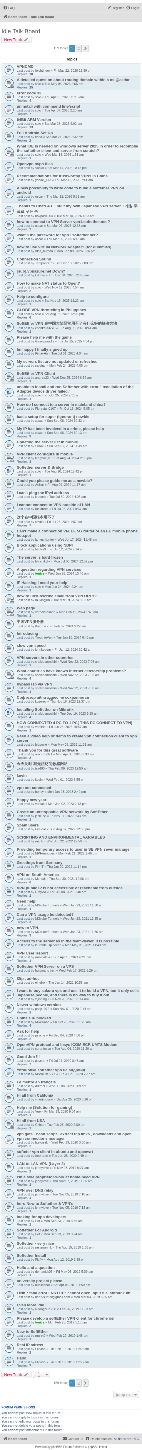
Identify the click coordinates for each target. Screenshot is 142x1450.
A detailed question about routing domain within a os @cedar (73, 80)
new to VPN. (28, 928)
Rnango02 (42, 1309)
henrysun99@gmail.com (52, 1297)
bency (39, 791)
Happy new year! (32, 800)
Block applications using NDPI (45, 545)
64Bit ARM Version (34, 119)
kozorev (40, 701)
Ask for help (28, 1031)
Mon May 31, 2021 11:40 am (85, 945)
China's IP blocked (34, 1018)
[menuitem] (9, 8)
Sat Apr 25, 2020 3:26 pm (75, 1099)
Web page (26, 608)
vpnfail (39, 804)
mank (39, 841)
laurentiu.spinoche (48, 945)
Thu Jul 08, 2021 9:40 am (68, 892)
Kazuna (40, 626)
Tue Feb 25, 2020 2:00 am (66, 1124)
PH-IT (39, 866)
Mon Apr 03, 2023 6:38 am (75, 754)
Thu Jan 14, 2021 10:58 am (68, 982)
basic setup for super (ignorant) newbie (53, 416)
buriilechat (42, 1285)
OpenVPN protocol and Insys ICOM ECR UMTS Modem (67, 1044)
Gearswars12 (44, 341)
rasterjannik (43, 1247)
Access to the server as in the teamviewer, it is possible (68, 941)
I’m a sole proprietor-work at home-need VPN (58, 1177)
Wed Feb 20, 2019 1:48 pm (68, 1335)
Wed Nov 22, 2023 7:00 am (80, 688)
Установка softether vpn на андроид (51, 1070)
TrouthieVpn (44, 637)
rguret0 (40, 1335)
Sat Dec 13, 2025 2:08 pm (74, 263)
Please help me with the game (44, 337)
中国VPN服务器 (30, 621)
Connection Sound (34, 259)
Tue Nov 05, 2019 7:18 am (71, 1194)
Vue (38, 1111)
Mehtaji (40, 878)
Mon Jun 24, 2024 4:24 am (64, 586)
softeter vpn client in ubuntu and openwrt (55, 1151)
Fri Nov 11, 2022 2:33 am (68, 816)
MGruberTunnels (47, 905)
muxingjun (42, 600)
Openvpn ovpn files (35, 164)
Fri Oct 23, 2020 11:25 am (72, 1022)
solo (38, 84)
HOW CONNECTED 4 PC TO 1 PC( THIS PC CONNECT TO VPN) (74, 723)
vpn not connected (34, 787)
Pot (37, 1221)
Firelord (40, 829)
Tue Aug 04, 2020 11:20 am (74, 1048)
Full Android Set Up (35, 133)
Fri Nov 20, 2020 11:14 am (69, 999)
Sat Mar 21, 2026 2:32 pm (64, 137)
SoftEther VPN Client (36, 373)
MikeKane (42, 1022)
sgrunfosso (43, 1048)
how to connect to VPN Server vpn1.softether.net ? (63, 221)
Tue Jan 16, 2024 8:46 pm (75, 637)
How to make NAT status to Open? (48, 283)
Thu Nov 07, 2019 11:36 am (72, 1181)
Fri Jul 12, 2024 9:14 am (66, 549)
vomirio (40, 727)
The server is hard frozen (40, 557)
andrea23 (42, 377)
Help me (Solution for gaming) (44, 1107)
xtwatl (39, 420)
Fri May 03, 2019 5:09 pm (74, 1271)
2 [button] (79, 48)
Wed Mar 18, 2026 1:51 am (64, 154)
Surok (39, 446)
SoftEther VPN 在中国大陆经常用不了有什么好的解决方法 (67, 323)
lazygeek (41, 1142)
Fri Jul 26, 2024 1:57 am (64, 522)
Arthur (39, 484)
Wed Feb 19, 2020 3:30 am (71, 1142)
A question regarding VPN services (49, 569)
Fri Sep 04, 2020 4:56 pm (67, 1035)
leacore (40, 496)
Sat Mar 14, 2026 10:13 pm (66, 168)
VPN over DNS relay (35, 1190)
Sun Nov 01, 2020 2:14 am (72, 1009)
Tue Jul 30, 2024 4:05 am (67, 496)
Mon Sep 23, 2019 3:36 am (63, 1221)
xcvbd (39, 522)
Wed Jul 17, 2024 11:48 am (77, 539)
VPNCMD (25, 66)
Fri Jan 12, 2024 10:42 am (73, 649)
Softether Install (31, 1255)
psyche (40, 1035)
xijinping (41, 999)
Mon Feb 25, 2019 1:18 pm (67, 1322)
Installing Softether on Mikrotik (45, 709)
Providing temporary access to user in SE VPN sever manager (74, 849)
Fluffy (39, 1259)
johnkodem (43, 649)
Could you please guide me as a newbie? (54, 480)
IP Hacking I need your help (42, 582)
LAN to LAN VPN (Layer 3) (41, 1164)
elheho (40, 982)
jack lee (40, 816)
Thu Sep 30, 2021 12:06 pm (69, 878)
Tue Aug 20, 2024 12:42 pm (64, 471)
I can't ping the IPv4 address (43, 493)
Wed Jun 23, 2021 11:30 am (83, 932)
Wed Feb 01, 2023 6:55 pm (65, 779)
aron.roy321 (43, 754)
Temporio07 (43, 263)
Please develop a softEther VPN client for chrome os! (66, 1318)
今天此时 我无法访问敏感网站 (42, 764)
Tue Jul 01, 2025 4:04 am (69, 353)
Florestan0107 (45, 408)
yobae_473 (43, 180)
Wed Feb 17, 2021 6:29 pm (78, 970)
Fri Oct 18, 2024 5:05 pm (77, 408)
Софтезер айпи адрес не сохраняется (53, 697)
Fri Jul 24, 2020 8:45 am (66, 1060)
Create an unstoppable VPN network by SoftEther (62, 812)
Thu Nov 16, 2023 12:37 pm (70, 701)
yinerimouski (44, 1099)
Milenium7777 (45, 1074)
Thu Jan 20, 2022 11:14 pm (67, 866)
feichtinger (42, 70)
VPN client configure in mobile (45, 454)
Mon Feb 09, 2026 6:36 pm (75, 251)
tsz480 (39, 768)
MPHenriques (45, 853)
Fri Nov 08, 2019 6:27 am (70, 1167)
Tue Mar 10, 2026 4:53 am (75, 216)
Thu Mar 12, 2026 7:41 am (74, 180)
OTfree (40, 275)
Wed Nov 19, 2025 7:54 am (64, 287)
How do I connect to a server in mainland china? (61, 404)
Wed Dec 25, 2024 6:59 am (72, 377)
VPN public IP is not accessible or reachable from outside (70, 888)
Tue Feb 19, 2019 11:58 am (69, 1362)
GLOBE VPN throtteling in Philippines (51, 310)
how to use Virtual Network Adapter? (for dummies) (64, 247)
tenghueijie (43, 458)
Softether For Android (37, 1230)
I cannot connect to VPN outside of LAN (53, 505)
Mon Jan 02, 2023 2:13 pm (67, 804)
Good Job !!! (28, 1056)
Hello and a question (36, 1267)
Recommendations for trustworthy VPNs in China (62, 176)
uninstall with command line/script (48, 106)
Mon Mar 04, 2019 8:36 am (92, 1297)
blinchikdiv (42, 561)
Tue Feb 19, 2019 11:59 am (69, 1349)
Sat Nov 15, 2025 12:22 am (64, 300)
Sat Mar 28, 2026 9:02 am (63, 123)
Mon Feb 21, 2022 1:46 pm (77, 853)
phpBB (55, 1447)
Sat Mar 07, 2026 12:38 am (66, 225)
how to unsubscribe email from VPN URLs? (57, 596)
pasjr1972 (42, 1009)
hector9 (40, 549)
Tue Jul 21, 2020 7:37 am (77, 1074)
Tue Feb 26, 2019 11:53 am (73, 1309)
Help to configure (33, 296)
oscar (39, 196)
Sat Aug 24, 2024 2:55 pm (73, 458)
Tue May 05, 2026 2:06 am (64, 84)
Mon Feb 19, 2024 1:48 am (78, 612)
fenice (39, 573)
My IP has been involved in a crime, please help (60, 429)
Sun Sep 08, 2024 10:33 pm (67, 420)
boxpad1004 (44, 216)
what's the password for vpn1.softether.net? (57, 235)
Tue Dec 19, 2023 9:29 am (79, 713)
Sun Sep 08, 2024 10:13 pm (67, 432)
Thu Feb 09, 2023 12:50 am (68, 768)
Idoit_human (44, 251)
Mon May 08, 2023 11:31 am (71, 744)
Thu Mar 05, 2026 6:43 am (66, 239)
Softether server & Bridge (40, 467)
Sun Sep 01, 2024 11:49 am (67, 446)
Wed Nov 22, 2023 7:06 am (80, 661)
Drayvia (40, 892)
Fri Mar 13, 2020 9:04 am (62, 1111)
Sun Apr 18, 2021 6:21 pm (72, 957)
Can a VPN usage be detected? (45, 914)
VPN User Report (32, 953)
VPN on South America (38, 874)
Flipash (40, 1349)
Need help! (26, 901)
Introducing (27, 633)
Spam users (28, 825)
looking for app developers (41, 1217)
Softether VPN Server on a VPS (45, 966)
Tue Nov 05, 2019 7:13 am (71, 1207)
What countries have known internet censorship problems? (71, 671)
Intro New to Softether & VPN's (45, 1203)
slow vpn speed (31, 645)
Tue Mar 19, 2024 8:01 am (72, 600)
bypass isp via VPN (34, 684)
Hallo (21, 1358)
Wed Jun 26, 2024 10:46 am (68, 573)
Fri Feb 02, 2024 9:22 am (68, 626)
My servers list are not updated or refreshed (57, 361)
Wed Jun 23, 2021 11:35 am (83, 918)
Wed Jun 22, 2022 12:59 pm (67, 841)
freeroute (41, 1155)
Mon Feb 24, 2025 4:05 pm (68, 365)
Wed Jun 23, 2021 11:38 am (83, 905)
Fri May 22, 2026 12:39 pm (73, 70)
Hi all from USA (31, 1120)
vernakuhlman (45, 612)
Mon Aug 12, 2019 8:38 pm (65, 1259)
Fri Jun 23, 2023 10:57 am (68, 727)
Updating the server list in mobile (47, 442)
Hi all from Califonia (35, 1095)
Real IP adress (30, 1345)
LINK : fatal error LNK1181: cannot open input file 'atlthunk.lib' (74, 1293)
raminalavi (42, 957)
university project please (39, 1281)
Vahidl (39, 168)
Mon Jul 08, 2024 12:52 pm (73, 561)
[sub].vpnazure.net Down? (41, 271)
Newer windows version (39, 1005)
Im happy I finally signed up (42, 349)
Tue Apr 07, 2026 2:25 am (63, 110)
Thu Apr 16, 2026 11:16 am (64, 97)
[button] (85, 48)
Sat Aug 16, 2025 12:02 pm (64, 314)
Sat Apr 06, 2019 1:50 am (72, 1285)
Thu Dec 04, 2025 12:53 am (69, 275)
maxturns (41, 509)
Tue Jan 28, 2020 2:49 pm (70, 1155)
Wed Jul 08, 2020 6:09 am (67, 1086)
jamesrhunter (44, 539)
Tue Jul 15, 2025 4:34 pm (76, 341)
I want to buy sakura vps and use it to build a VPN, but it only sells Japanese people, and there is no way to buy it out (78, 992)
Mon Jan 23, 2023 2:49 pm (66, 791)
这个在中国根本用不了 (36, 517)
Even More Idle (30, 1305)
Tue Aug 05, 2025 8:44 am (78, 328)
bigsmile (41, 744)
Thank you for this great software (47, 750)
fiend (38, 137)
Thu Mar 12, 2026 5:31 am (66, 196)
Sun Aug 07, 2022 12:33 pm (70, 829)
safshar (40, 365)
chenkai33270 (45, 328)
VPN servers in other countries (45, 657)
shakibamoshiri (45, 661)
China (39, 1124)
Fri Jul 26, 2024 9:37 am (69, 509)
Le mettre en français (36, 1082)
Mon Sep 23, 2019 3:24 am (63, 1234)
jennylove (42, 1167)
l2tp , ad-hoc (28, 978)
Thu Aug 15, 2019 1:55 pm (74, 1247)
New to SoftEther (32, 1331)
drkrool (40, 1086)
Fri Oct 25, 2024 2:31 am (63, 395)
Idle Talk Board (20, 31)
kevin (22, 775)
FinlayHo (41, 353)
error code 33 (29, 93)
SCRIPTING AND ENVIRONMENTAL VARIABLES (61, 837)
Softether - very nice (35, 1243)
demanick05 (43, 1271)
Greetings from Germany (39, 862)
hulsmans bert (45, 970)
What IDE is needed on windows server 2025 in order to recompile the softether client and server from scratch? (77, 148)
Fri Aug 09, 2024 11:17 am (67, 484)
